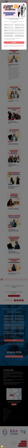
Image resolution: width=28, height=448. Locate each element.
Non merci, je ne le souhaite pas (10, 39)
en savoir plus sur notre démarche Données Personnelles (14, 46)
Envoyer (14, 42)
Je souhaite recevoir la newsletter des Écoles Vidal (12, 38)
